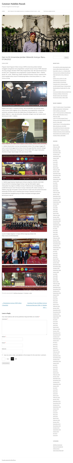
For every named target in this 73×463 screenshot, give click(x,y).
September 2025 (57, 156)
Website (4, 349)
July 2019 (55, 297)
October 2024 (56, 177)
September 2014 (57, 407)
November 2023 (57, 198)
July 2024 (55, 183)
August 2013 (56, 431)
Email (4, 342)
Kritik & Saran (56, 448)
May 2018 (55, 323)
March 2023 (56, 213)
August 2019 (56, 295)
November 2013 (57, 426)
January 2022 (56, 240)
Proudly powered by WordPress (9, 460)
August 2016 (56, 363)
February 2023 (56, 215)
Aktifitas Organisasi (18, 293)
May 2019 (55, 300)
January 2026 (56, 148)
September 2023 (57, 202)
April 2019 (55, 302)
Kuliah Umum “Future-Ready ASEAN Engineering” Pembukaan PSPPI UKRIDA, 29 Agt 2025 (62, 109)
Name (4, 336)
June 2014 (55, 412)
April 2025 (55, 166)
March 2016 (56, 372)
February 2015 (56, 397)
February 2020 (56, 283)
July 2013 (55, 433)
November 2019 (57, 289)
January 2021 (56, 262)
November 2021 (57, 243)
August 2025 (56, 158)
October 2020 (56, 268)
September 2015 (57, 384)
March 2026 (56, 145)
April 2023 (55, 211)
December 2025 (56, 150)
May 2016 (55, 369)
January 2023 (56, 217)
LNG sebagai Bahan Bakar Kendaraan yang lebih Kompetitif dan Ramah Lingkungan (61, 126)
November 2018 (57, 312)
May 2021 (55, 255)
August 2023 (56, 204)
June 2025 (55, 162)
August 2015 (56, 386)
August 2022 (56, 226)
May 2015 (55, 391)
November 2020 (57, 266)
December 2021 (56, 241)
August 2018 (56, 317)
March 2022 (56, 236)
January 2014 (56, 422)
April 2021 (55, 257)
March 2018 (56, 327)
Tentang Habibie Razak (49, 11)
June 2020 (55, 276)
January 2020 (56, 285)
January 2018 (56, 331)
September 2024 (57, 179)
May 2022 (55, 232)
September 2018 (57, 316)
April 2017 (55, 348)
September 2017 (57, 338)
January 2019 (56, 308)
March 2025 (56, 167)
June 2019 (55, 298)
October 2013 (56, 428)
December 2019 (56, 287)
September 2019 (57, 293)
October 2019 (56, 291)
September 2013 (57, 429)
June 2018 (55, 321)
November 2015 (57, 380)
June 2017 (55, 344)
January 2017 (56, 353)
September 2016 (57, 361)
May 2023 (55, 209)
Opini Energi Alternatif (58, 450)
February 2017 (56, 352)
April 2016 (55, 371)
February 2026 (56, 147)
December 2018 (56, 310)
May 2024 (55, 186)
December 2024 (56, 173)
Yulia (54, 107)
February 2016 (56, 374)
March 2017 (56, 350)
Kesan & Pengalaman (58, 446)
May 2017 (55, 346)
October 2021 (56, 245)
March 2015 (56, 395)
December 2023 (56, 196)
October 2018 (56, 314)
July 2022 (55, 228)
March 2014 (56, 418)
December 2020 (56, 264)
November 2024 (57, 175)
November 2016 (57, 357)
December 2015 (56, 378)
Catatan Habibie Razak (13, 3)
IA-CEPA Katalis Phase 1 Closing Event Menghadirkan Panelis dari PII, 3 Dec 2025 (62, 88)
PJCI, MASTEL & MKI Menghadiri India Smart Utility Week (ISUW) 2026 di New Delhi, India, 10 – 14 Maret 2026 (62, 69)
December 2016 (56, 355)
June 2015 (55, 390)
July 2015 (55, 388)
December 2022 (56, 219)
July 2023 (55, 205)
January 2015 (56, 399)
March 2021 (56, 259)
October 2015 (56, 382)
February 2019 (56, 306)
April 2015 (55, 393)
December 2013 (56, 424)
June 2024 (55, 185)
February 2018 (56, 329)
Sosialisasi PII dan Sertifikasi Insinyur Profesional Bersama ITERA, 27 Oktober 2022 (36, 305)
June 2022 (55, 230)
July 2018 (55, 319)
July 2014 (55, 410)
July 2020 (55, 274)
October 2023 (56, 200)
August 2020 (56, 272)
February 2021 (56, 260)
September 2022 (57, 224)
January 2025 (56, 171)
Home (3, 11)
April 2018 (55, 325)
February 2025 (56, 169)
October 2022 (56, 223)
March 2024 (56, 190)
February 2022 (56, 238)
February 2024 (56, 192)
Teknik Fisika (56, 124)
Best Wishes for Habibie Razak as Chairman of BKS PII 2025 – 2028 (24, 11)
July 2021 (55, 251)
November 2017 (57, 335)
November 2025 (57, 152)
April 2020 (55, 279)
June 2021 (55, 253)
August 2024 (56, 181)
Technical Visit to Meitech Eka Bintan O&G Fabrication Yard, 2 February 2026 (61, 74)
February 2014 (56, 420)
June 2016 (55, 367)
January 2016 (56, 376)
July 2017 (55, 342)
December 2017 (56, 333)
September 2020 (57, 270)
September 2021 (57, 247)
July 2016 (55, 365)
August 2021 (56, 249)
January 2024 (56, 194)
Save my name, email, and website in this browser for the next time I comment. (25, 355)
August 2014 (56, 409)
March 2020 (56, 281)
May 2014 (55, 414)
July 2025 (55, 160)
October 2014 (56, 405)
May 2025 (55, 164)
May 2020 (55, 278)
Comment (5, 319)
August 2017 (56, 340)
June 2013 (55, 435)
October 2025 (56, 154)
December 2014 (56, 401)
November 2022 (57, 221)
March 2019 (56, 304)
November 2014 (57, 403)
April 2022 (55, 234)
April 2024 (55, 188)
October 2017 (56, 336)
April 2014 (55, 416)
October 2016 (56, 359)
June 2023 (55, 207)
